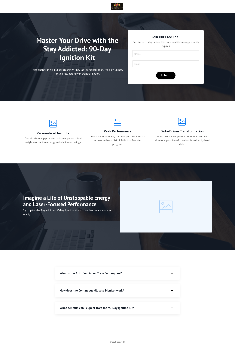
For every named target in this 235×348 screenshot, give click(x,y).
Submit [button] (166, 75)
